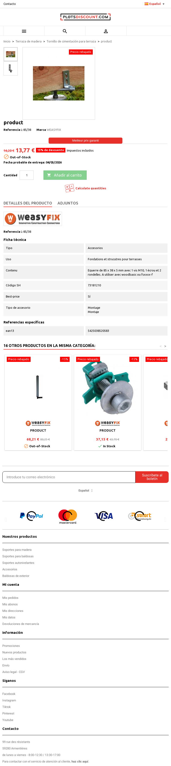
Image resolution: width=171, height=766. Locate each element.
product (38, 430)
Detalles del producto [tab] (28, 203)
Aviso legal (9, 672)
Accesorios (9, 569)
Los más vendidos (14, 659)
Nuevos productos (14, 652)
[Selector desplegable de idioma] (155, 4)
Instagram (9, 700)
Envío (5, 665)
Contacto (10, 3)
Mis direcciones (12, 611)
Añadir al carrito (64, 175)
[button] (6, 519)
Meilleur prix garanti (85, 140)
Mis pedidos (10, 598)
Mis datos (8, 617)
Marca (41, 129)
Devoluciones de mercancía (20, 624)
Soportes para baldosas (18, 556)
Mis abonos (10, 604)
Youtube (7, 720)
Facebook (8, 694)
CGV (22, 672)
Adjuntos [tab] (67, 203)
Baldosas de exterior (15, 576)
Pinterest (8, 713)
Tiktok (6, 707)
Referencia (12, 129)
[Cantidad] (27, 175)
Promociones (11, 646)
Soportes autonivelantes (18, 563)
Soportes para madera (17, 549)
